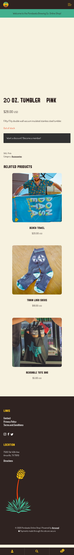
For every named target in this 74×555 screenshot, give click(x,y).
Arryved (55, 527)
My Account (12, 551)
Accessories (17, 156)
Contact (7, 418)
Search (37, 551)
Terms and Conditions (13, 424)
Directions (8, 460)
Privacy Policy (10, 421)
